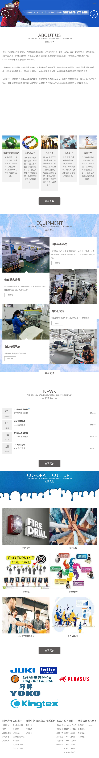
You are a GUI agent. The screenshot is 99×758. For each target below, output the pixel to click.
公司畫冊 (68, 720)
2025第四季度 (19, 421)
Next (94, 14)
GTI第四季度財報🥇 (22, 409)
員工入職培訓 (73, 636)
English (92, 720)
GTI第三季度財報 (21, 433)
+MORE (10, 295)
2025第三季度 (19, 444)
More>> (93, 413)
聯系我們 (50, 720)
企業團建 (26, 592)
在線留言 (40, 720)
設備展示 (17, 720)
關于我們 (7, 720)
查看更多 (49, 201)
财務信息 (82, 720)
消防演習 (26, 548)
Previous (5, 14)
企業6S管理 (73, 592)
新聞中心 (30, 720)
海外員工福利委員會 (26, 636)
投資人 (59, 720)
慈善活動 (73, 548)
